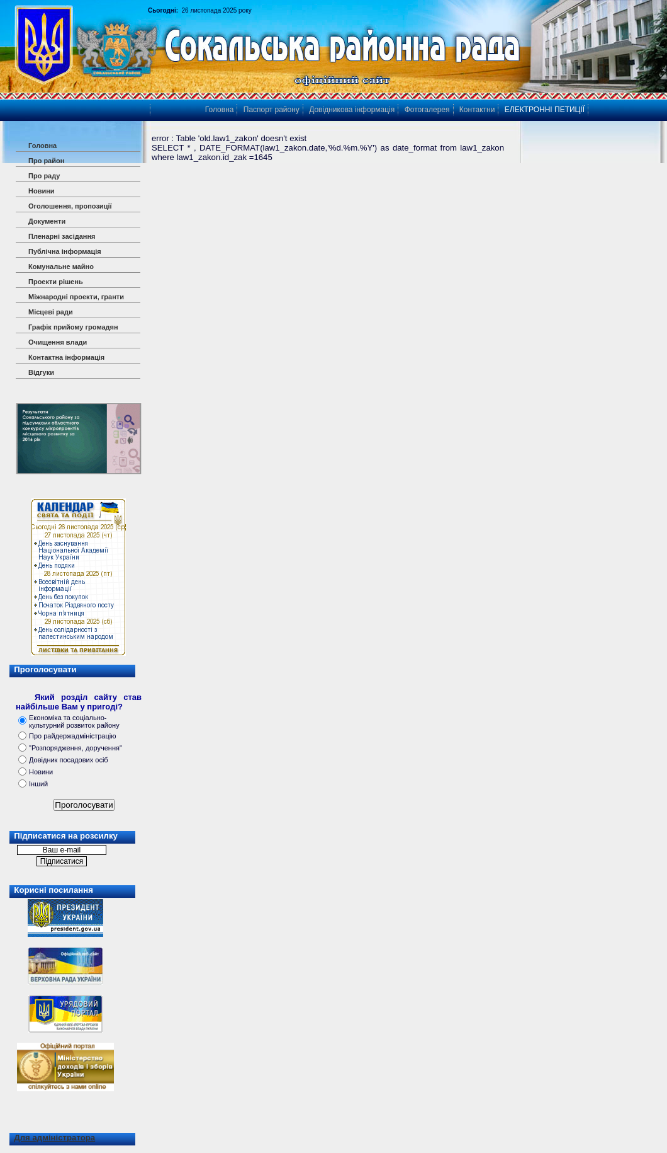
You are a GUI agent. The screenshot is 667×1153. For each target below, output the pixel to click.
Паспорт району (272, 109)
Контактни (477, 109)
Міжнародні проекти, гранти (76, 297)
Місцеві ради (50, 312)
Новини (41, 191)
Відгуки (41, 372)
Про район (46, 160)
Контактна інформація (66, 357)
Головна (42, 145)
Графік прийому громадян (73, 327)
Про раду (44, 176)
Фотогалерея (427, 109)
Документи (46, 221)
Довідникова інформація (352, 109)
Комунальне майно (61, 266)
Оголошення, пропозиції (70, 206)
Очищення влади (57, 342)
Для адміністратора (54, 1137)
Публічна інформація (64, 251)
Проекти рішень (55, 281)
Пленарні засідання (62, 236)
